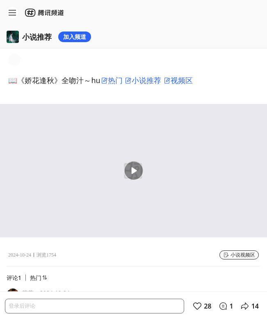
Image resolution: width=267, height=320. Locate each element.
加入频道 (74, 37)
